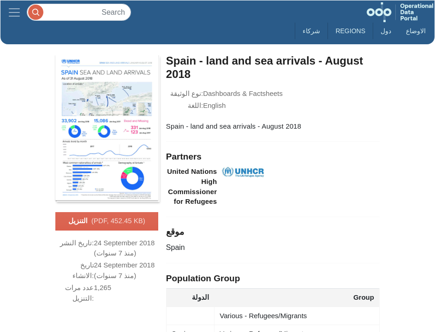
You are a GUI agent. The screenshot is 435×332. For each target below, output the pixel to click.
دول (386, 31)
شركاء (311, 31)
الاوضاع (416, 31)
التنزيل (106, 221)
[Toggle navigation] (14, 12)
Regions (350, 31)
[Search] (79, 12)
